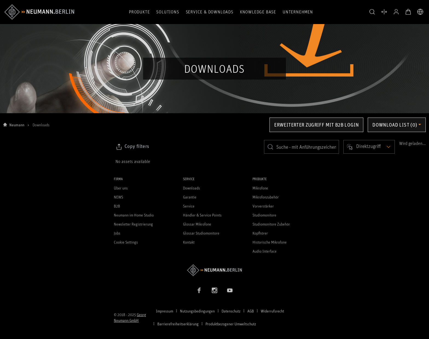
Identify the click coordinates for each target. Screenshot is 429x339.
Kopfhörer (260, 233)
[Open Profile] (396, 11)
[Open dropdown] (369, 147)
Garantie (189, 197)
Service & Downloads (209, 11)
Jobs (117, 233)
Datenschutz (231, 311)
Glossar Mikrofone (197, 224)
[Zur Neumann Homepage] (214, 270)
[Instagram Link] (214, 290)
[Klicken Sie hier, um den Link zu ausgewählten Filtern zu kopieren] (132, 147)
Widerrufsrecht (272, 311)
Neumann (16, 124)
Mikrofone (260, 188)
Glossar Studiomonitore (201, 233)
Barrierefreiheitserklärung (178, 324)
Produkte (139, 11)
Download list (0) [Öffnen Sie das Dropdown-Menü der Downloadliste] (394, 125)
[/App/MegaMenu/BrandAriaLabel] (39, 12)
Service (189, 206)
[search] (301, 147)
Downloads (191, 188)
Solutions (167, 11)
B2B (117, 206)
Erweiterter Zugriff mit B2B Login (316, 125)
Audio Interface (265, 251)
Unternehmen (298, 11)
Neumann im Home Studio (134, 215)
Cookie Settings (126, 242)
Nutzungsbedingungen (197, 311)
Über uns (121, 188)
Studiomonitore (264, 215)
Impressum (164, 311)
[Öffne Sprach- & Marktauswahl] (420, 11)
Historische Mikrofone (270, 242)
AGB (250, 311)
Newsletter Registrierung (133, 224)
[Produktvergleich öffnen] (384, 11)
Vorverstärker (263, 206)
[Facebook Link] (199, 290)
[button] (372, 12)
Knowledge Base (258, 11)
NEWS (118, 197)
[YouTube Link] (229, 290)
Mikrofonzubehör (266, 197)
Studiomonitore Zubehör (271, 224)
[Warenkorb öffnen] (408, 11)
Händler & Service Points (202, 215)
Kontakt (189, 242)
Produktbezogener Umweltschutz (230, 324)
